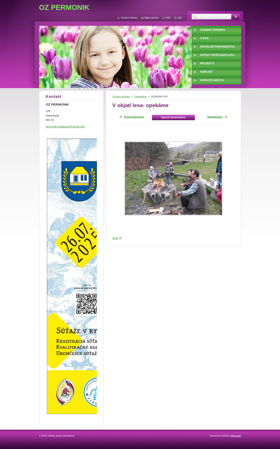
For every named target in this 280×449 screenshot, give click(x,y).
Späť (115, 238)
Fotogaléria (140, 96)
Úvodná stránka (121, 96)
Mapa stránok (151, 17)
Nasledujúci (215, 116)
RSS (168, 17)
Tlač (179, 17)
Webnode (235, 435)
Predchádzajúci (134, 116)
